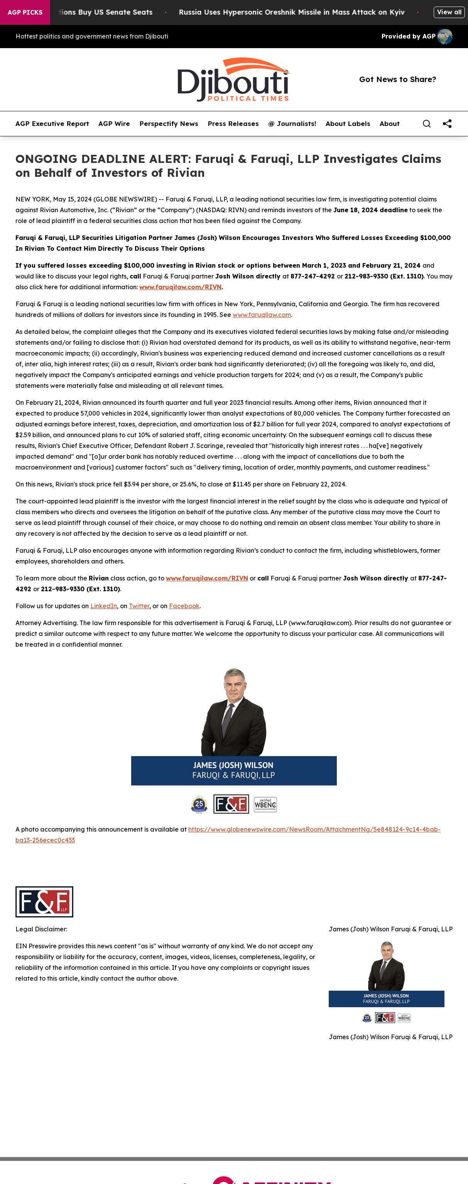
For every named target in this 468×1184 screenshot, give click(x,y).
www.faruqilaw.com (262, 315)
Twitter (139, 606)
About (390, 123)
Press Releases (233, 123)
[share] (447, 123)
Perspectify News (168, 123)
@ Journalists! (292, 123)
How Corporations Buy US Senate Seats (88, 12)
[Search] (426, 123)
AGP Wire (114, 123)
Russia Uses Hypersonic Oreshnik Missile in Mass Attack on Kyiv (298, 12)
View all (449, 12)
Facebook (184, 606)
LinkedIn (103, 606)
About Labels (348, 123)
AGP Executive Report (52, 123)
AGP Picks (25, 12)
